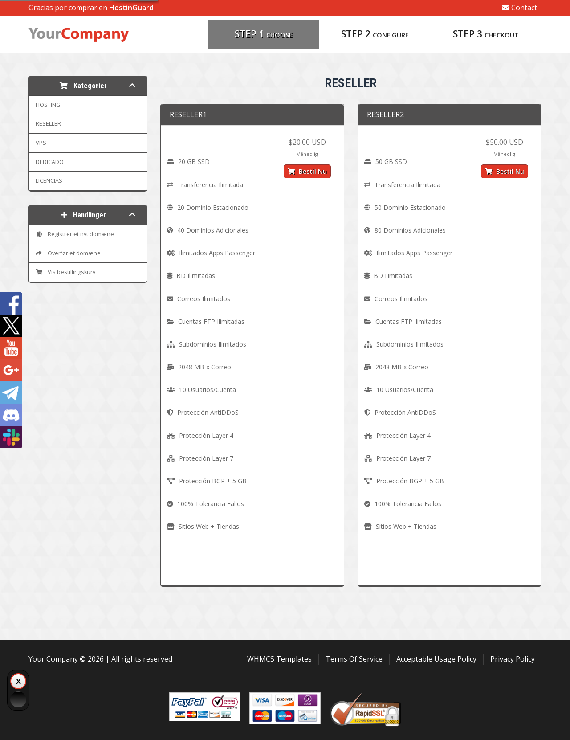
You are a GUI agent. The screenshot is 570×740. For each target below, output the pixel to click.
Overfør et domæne (68, 253)
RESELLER (48, 123)
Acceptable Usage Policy (436, 659)
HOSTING (48, 105)
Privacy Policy (512, 659)
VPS (41, 143)
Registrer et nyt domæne (75, 234)
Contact (519, 7)
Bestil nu (307, 171)
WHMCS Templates (279, 659)
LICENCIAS (49, 180)
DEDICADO (50, 162)
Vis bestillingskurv (65, 272)
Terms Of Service (354, 659)
